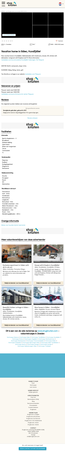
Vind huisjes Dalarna (12, 337)
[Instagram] (33, 441)
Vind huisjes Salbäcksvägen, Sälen (27, 346)
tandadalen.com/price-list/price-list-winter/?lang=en (17, 94)
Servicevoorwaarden (33, 403)
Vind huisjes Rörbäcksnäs (18, 340)
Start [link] (33, 383)
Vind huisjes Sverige (46, 344)
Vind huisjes (33, 385)
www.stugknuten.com (48, 331)
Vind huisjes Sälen (25, 337)
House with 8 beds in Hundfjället (47, 265)
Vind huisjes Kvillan (51, 340)
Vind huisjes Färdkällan (14, 342)
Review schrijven (32, 118)
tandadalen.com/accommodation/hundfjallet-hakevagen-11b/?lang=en (22, 60)
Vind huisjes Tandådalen (38, 337)
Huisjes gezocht (33, 392)
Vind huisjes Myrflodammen (46, 339)
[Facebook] (33, 439)
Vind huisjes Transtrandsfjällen (35, 340)
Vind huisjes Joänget (33, 344)
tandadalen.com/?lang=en (33, 74)
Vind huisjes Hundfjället (53, 337)
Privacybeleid (33, 405)
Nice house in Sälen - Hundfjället (47, 307)
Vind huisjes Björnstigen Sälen (31, 342)
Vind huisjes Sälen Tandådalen (49, 342)
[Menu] (3, 3)
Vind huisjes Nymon (20, 344)
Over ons (33, 397)
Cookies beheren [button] (33, 407)
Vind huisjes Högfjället (31, 339)
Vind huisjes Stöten (17, 339)
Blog (33, 401)
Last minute (33, 387)
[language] (61, 4)
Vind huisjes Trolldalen (44, 346)
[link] (33, 414)
